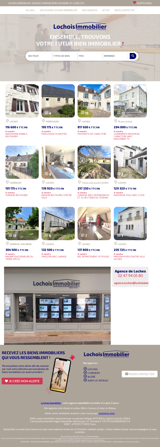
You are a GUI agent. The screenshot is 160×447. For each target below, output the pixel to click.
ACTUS (106, 10)
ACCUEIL (30, 10)
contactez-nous (106, 413)
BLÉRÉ (89, 376)
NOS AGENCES (89, 10)
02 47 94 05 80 (130, 275)
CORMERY (91, 372)
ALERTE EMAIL (142, 2)
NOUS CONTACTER (124, 10)
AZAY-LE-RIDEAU (95, 380)
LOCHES (90, 369)
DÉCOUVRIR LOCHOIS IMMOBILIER (58, 10)
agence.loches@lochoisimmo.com (135, 283)
